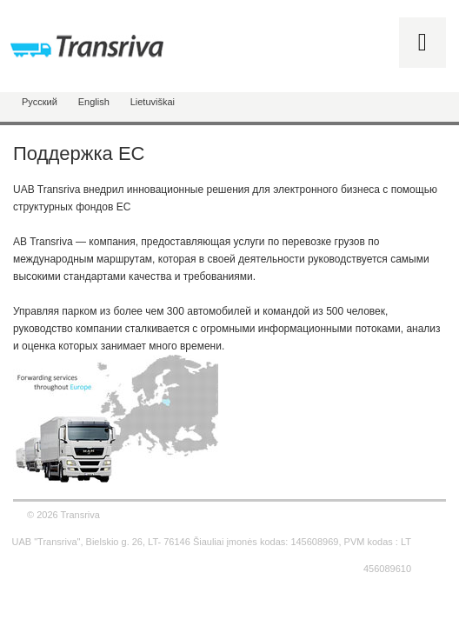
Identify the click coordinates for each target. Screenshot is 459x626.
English (94, 102)
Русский (39, 102)
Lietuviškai (152, 102)
